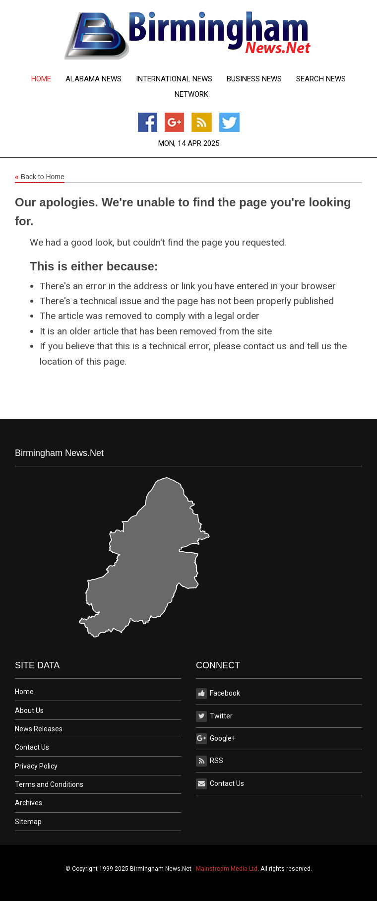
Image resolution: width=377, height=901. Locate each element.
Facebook (218, 693)
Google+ (216, 738)
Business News (254, 79)
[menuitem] (41, 79)
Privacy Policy (36, 766)
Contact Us (32, 747)
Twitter (214, 716)
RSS (209, 761)
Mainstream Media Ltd (226, 868)
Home (41, 79)
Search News (321, 79)
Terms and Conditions (49, 784)
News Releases (39, 729)
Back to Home (39, 177)
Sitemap (28, 822)
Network (191, 94)
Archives (28, 803)
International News (174, 79)
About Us (29, 710)
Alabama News (93, 79)
